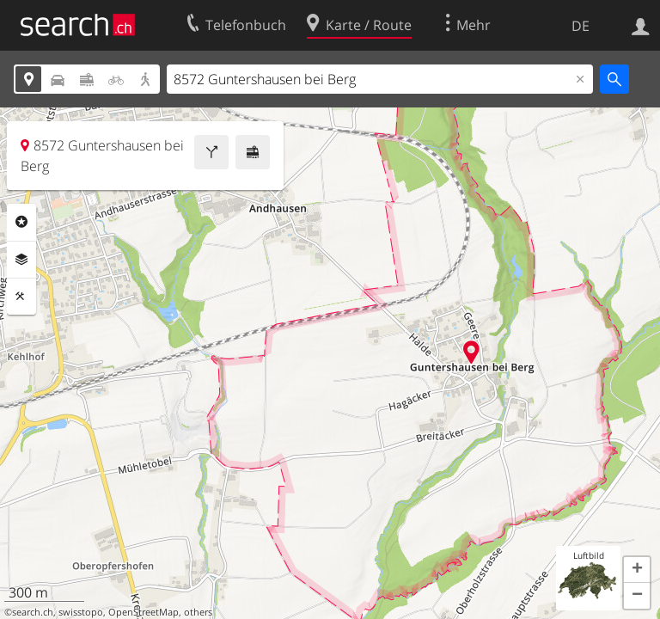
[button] (637, 570)
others (198, 612)
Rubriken (21, 222)
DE (580, 25)
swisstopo (80, 612)
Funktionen (21, 297)
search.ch (32, 612)
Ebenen (21, 260)
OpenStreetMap (143, 612)
